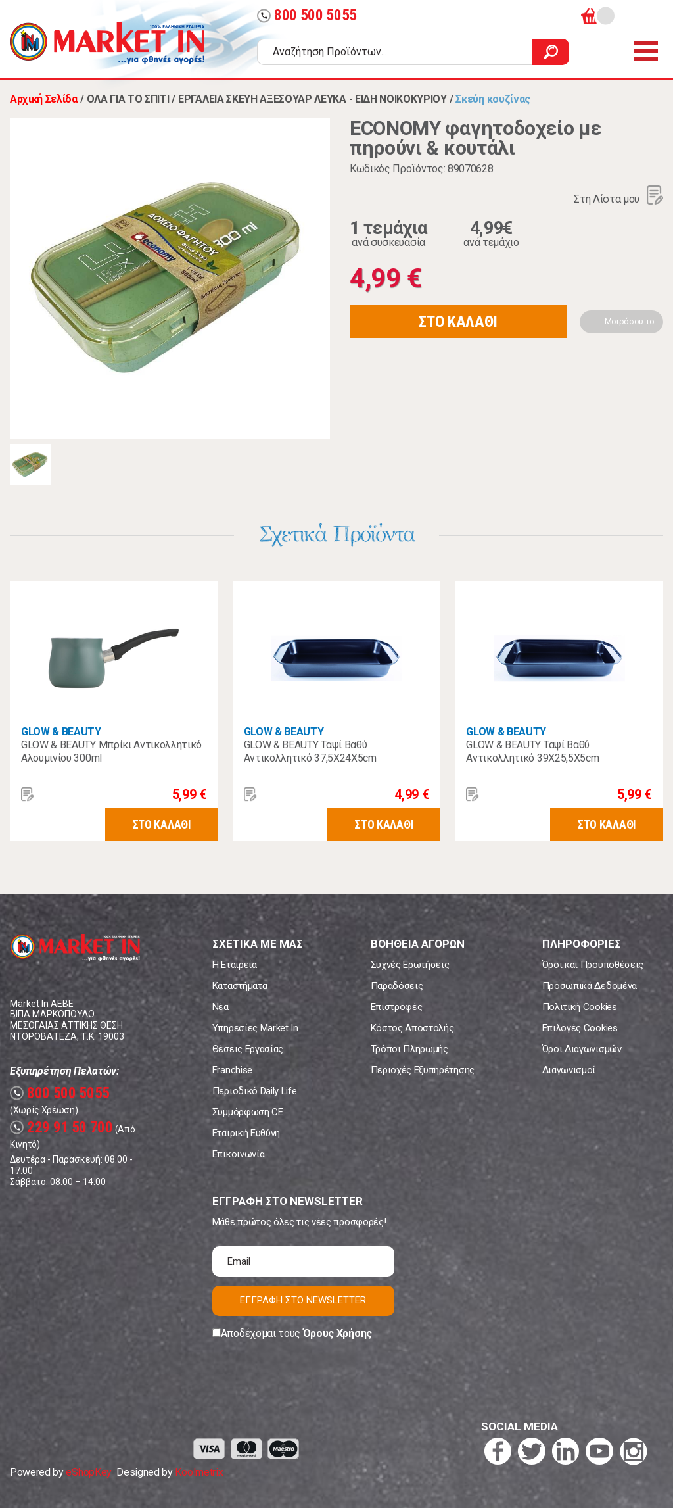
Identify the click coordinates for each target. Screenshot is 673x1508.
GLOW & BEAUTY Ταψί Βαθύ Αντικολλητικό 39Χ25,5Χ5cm (532, 751)
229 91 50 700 (61, 1127)
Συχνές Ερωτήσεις (410, 965)
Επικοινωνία (238, 1154)
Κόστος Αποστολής (412, 1028)
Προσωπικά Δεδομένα (589, 986)
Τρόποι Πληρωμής (409, 1049)
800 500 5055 (307, 15)
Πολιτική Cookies (579, 1007)
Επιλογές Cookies (580, 1028)
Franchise (232, 1070)
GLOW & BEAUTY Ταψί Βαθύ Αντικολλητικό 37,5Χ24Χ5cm (310, 751)
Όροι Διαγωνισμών (582, 1049)
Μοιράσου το (630, 321)
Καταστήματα (239, 986)
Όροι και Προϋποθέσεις (592, 965)
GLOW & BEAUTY (61, 731)
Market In (107, 43)
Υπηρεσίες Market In (255, 1028)
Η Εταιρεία (234, 965)
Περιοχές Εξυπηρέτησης (423, 1070)
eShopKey (88, 1472)
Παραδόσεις (397, 986)
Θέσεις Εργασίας (247, 1049)
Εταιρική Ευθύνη (246, 1133)
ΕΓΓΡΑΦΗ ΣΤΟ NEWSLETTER (303, 1300)
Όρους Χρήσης (337, 1333)
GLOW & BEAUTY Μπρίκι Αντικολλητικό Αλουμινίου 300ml (111, 751)
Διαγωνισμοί (568, 1070)
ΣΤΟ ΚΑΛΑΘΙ (458, 321)
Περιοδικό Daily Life (254, 1091)
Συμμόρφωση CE (247, 1112)
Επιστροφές (397, 1007)
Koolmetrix (199, 1472)
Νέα (220, 1007)
